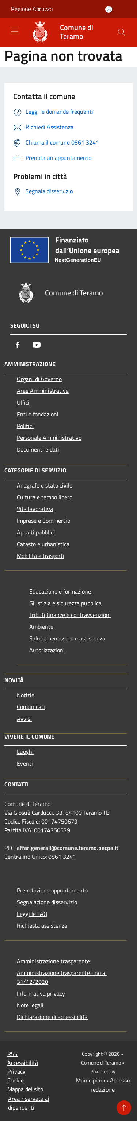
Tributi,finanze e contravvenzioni (70, 614)
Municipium (90, 1080)
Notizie (25, 695)
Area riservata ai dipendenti (28, 1103)
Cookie (15, 1080)
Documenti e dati (38, 449)
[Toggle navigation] (14, 31)
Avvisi (24, 718)
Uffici (23, 402)
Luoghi (25, 751)
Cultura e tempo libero (44, 497)
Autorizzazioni (47, 650)
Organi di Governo (39, 379)
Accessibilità (22, 1062)
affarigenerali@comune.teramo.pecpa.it (67, 847)
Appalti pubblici (36, 532)
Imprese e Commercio (43, 520)
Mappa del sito (25, 1089)
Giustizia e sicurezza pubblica (65, 603)
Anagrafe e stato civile (44, 485)
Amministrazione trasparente (53, 961)
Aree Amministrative (43, 390)
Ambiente (41, 626)
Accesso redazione (110, 1085)
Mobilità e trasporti (40, 555)
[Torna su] (124, 1107)
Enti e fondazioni (37, 414)
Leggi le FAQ (32, 913)
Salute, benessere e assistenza (67, 638)
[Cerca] (121, 32)
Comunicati (31, 706)
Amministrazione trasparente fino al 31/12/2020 (62, 977)
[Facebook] (17, 344)
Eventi (25, 763)
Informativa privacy (41, 993)
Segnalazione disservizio (47, 902)
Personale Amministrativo (49, 437)
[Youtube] (36, 344)
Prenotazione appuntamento (52, 890)
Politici (25, 425)
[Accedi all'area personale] (109, 9)
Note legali (30, 1005)
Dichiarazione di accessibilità (52, 1016)
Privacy (16, 1071)
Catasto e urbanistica (43, 544)
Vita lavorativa (35, 508)
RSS (12, 1053)
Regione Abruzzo (32, 8)
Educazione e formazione (60, 591)
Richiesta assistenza (42, 925)
